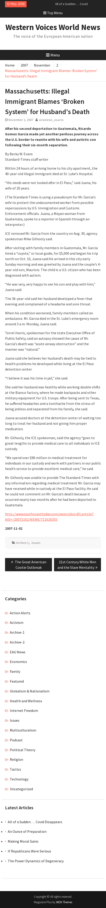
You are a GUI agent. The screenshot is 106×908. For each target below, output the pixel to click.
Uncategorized (21, 789)
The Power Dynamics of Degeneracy (36, 861)
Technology (19, 779)
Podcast (16, 740)
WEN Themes (64, 902)
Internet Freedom (24, 710)
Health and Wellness (26, 701)
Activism (16, 622)
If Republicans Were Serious (29, 851)
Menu (53, 55)
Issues (36, 543)
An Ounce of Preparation (27, 831)
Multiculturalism (23, 730)
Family (15, 671)
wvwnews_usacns (51, 120)
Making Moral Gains (23, 841)
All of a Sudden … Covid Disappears (35, 822)
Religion (16, 759)
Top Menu (53, 13)
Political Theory (22, 750)
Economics (18, 661)
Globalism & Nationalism (29, 691)
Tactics (15, 769)
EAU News (17, 652)
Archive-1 (22, 543)
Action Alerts (20, 613)
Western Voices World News (52, 27)
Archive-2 (17, 642)
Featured (17, 681)
